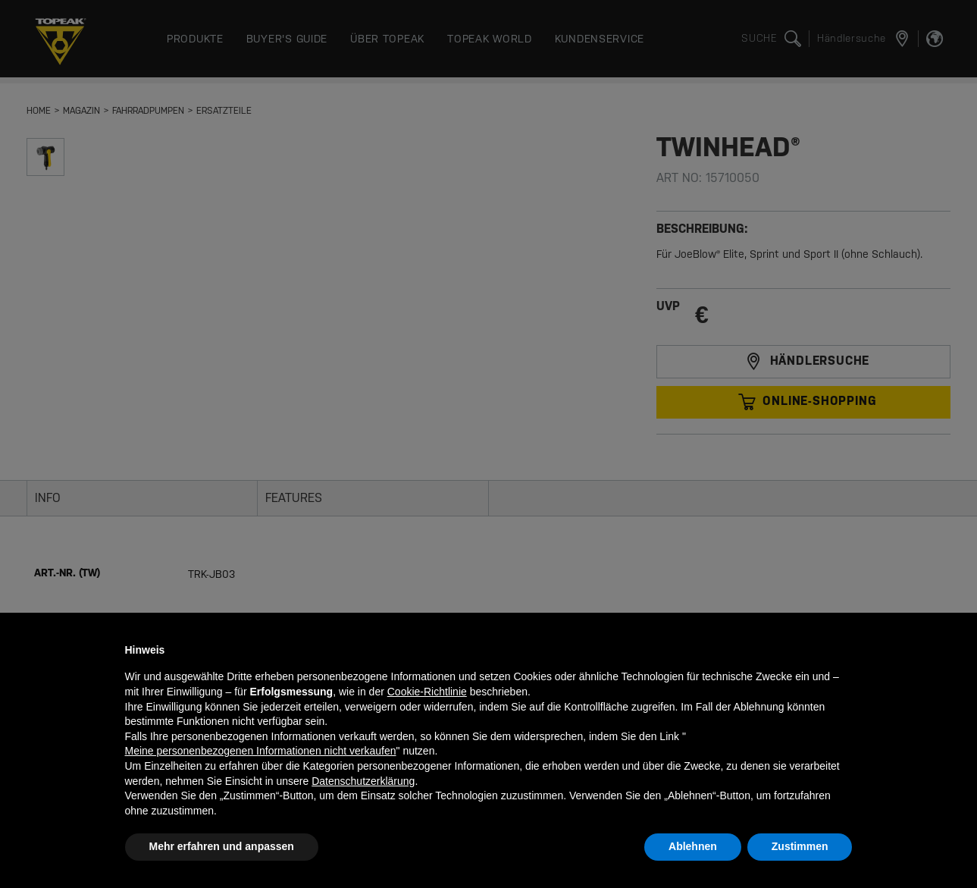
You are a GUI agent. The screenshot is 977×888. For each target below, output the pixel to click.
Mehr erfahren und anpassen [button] (221, 846)
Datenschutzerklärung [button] (363, 781)
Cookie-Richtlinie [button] (427, 692)
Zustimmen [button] (800, 846)
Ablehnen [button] (693, 846)
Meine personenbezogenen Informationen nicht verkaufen (260, 751)
